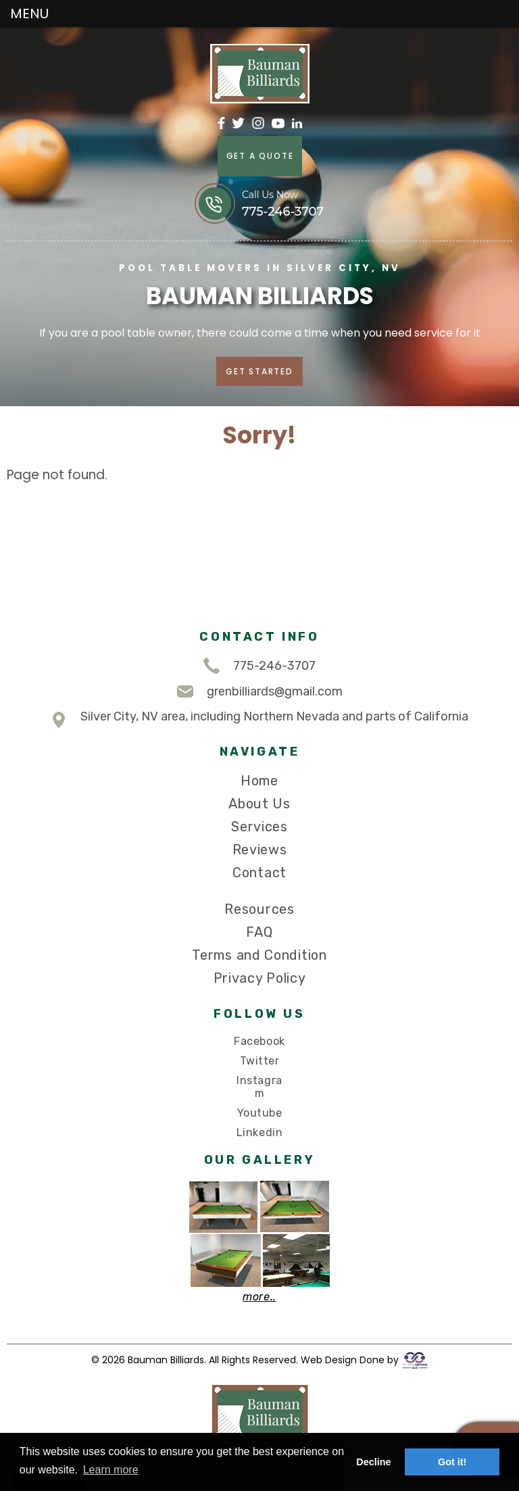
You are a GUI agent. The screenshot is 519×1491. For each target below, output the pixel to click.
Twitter (260, 1060)
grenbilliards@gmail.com (260, 691)
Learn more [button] (111, 1469)
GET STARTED (259, 370)
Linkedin (259, 1132)
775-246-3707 (259, 666)
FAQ (259, 932)
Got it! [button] (452, 1462)
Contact (259, 872)
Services (259, 826)
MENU (29, 13)
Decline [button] (373, 1462)
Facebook (259, 1041)
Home (259, 781)
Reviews (259, 849)
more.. (259, 1296)
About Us (259, 804)
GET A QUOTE (259, 156)
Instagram (259, 1087)
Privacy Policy (260, 978)
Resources (259, 909)
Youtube (259, 1112)
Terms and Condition (259, 955)
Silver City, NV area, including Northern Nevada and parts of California (259, 720)
